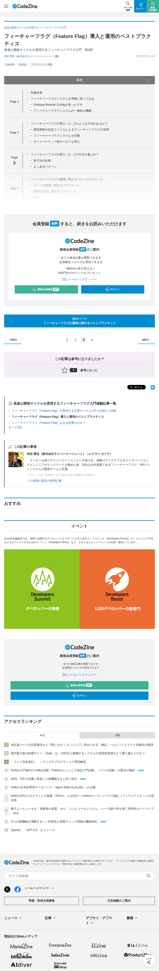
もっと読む (15, 427)
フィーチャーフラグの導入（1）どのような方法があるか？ (69, 123)
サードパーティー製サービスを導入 (57, 141)
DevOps (22, 64)
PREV (12, 340)
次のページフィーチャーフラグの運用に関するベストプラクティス (79, 321)
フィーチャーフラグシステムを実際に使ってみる (62, 98)
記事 (50, 918)
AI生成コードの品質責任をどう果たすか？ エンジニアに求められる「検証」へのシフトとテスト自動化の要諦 (82, 744)
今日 (42, 735)
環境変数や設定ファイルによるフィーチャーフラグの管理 (71, 129)
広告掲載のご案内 (119, 900)
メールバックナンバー (79, 279)
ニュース (13, 918)
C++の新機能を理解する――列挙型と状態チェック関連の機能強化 (54, 821)
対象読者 (36, 92)
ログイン (112, 289)
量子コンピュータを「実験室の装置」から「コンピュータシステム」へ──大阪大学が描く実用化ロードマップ (82, 808)
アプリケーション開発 (41, 64)
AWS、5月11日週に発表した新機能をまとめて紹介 (44, 778)
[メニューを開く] (6, 6)
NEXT (147, 340)
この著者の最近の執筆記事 (44, 480)
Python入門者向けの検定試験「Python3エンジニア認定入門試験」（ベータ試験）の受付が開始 (73, 770)
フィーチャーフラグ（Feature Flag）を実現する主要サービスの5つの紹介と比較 (63, 410)
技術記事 (10, 64)
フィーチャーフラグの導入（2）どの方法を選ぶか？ (65, 154)
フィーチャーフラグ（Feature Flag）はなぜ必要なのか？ (48, 422)
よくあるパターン (45, 166)
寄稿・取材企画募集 (42, 900)
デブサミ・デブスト (99, 920)
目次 (114, 80)
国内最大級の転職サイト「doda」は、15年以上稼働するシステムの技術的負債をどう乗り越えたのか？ (78, 753)
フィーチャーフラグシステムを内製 (57, 135)
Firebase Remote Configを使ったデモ (58, 104)
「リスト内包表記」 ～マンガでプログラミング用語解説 (48, 761)
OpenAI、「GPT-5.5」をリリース (33, 830)
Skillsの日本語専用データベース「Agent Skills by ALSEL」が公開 (53, 787)
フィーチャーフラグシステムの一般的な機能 (63, 110)
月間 (117, 735)
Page (14, 101)
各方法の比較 (42, 160)
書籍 (132, 918)
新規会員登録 (45, 289)
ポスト (136, 387)
